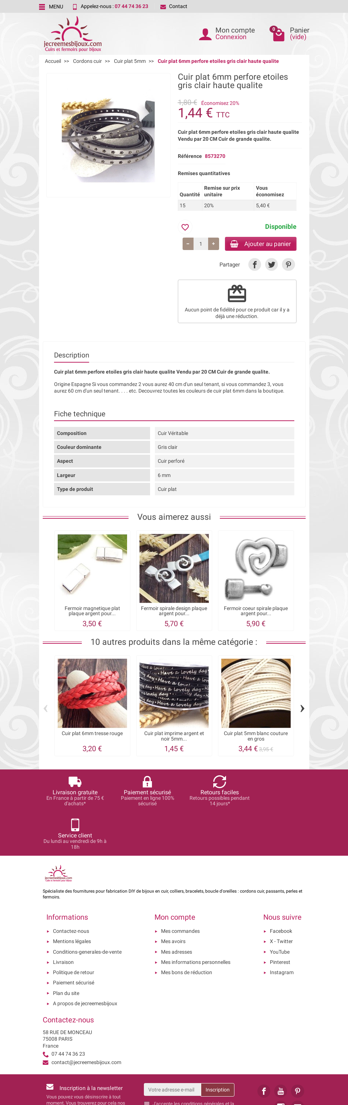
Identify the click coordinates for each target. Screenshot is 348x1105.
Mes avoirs (173, 899)
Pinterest (280, 920)
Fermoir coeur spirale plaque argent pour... (256, 612)
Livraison (63, 920)
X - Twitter (281, 899)
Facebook (281, 889)
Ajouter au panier (258, 244)
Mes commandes (180, 889)
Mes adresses (176, 909)
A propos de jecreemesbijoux (85, 961)
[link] (254, 265)
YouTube (280, 909)
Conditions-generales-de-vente (87, 909)
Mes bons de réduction (186, 930)
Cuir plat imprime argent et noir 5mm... (174, 737)
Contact (173, 6)
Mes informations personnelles (195, 920)
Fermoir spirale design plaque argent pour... (174, 612)
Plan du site (66, 951)
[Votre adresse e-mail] (172, 1047)
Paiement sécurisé (73, 940)
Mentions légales (72, 899)
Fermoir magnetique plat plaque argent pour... (92, 612)
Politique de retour (73, 930)
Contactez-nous (71, 889)
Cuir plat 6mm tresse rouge (92, 734)
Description (71, 356)
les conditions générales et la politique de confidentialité (193, 1064)
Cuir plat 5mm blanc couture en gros (256, 737)
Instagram (282, 930)
